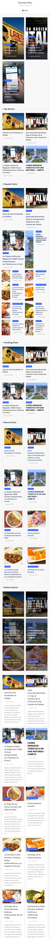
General (8, 44)
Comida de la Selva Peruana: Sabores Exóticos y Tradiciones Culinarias (41, 310)
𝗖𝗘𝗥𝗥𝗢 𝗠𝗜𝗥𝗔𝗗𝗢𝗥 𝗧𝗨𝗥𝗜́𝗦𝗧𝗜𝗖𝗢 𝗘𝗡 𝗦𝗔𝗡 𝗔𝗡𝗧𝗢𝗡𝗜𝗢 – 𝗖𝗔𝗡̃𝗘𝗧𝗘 (35, 167)
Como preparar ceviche (36, 665)
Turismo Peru (25, 2)
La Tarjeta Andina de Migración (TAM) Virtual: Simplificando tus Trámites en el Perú (13, 496)
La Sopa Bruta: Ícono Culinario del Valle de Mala (17, 276)
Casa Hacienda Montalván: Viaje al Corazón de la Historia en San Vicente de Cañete (35, 219)
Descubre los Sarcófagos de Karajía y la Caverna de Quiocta (40, 327)
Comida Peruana (41, 271)
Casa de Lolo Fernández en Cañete (11, 50)
